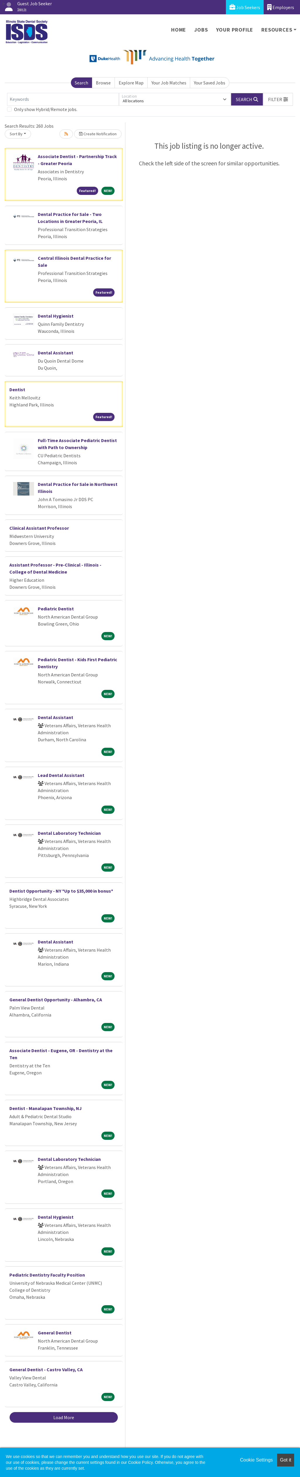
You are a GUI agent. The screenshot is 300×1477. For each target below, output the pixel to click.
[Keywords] (63, 99)
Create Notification (98, 133)
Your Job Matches (168, 83)
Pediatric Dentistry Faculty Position (47, 1275)
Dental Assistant (55, 353)
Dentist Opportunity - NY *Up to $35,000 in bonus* (61, 891)
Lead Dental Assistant (61, 775)
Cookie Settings (256, 1459)
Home (178, 29)
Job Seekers (244, 7)
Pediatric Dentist (56, 609)
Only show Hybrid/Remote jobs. (45, 109)
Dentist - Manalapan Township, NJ (45, 1108)
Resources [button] (276, 29)
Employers (280, 7)
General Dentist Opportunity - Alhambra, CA (55, 999)
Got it (285, 1459)
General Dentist (54, 1333)
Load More (63, 1417)
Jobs (201, 29)
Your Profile (234, 29)
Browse (103, 83)
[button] (278, 99)
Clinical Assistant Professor (39, 528)
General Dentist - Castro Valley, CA (46, 1369)
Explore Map (131, 83)
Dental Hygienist (56, 316)
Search (81, 83)
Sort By (16, 133)
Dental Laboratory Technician (69, 833)
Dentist (17, 389)
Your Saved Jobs (209, 83)
